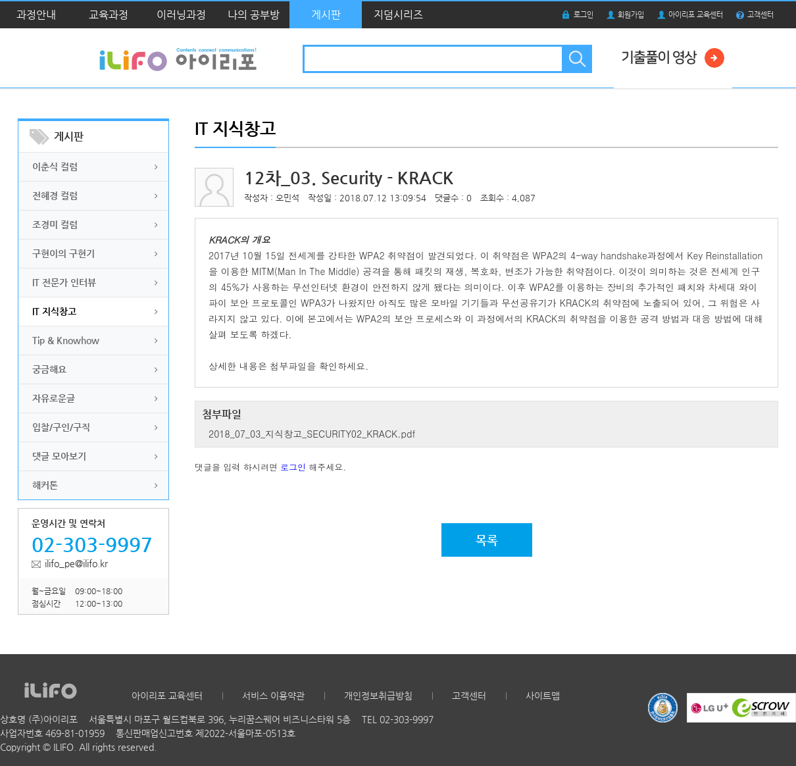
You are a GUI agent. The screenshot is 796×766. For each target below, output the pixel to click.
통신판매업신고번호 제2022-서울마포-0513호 (205, 733)
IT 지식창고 (54, 311)
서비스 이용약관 (273, 695)
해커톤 (45, 485)
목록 (487, 540)
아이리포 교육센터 (695, 15)
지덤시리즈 (398, 15)
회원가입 (631, 15)
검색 (576, 59)
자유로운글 (53, 398)
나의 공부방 (254, 15)
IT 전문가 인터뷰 (64, 282)
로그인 (583, 15)
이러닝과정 (181, 15)
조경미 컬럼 (55, 224)
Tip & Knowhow (65, 340)
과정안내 (36, 15)
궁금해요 (49, 369)
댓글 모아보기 (59, 456)
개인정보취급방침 (378, 695)
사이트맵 (543, 695)
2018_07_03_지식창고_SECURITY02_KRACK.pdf (312, 433)
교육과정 (108, 15)
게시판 (326, 15)
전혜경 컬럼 (55, 195)
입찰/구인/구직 (61, 427)
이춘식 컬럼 (55, 166)
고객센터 (760, 15)
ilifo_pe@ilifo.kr (76, 563)
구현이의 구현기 (63, 253)
